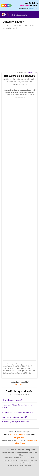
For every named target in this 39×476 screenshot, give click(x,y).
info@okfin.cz (19, 437)
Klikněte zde (19, 384)
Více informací (32, 72)
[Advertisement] (19, 50)
